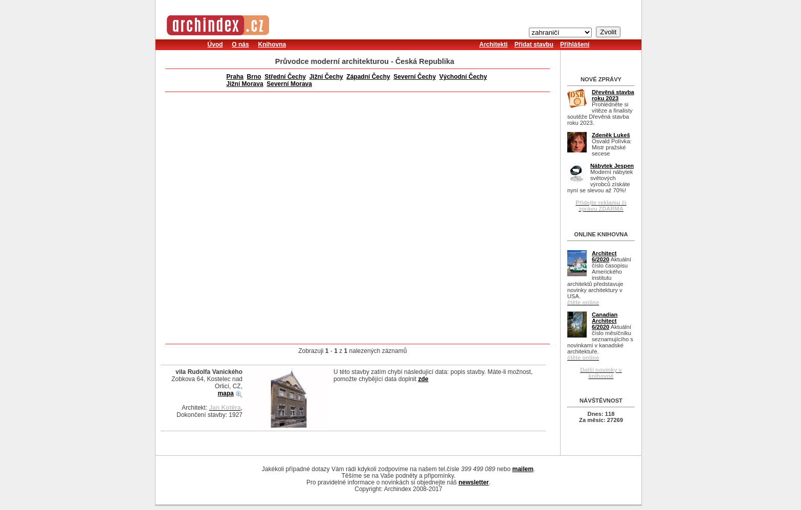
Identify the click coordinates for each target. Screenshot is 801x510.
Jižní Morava (245, 83)
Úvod (215, 44)
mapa (226, 393)
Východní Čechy (463, 76)
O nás (240, 44)
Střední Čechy (285, 76)
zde (423, 379)
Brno (254, 76)
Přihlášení (574, 44)
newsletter (473, 482)
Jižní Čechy (326, 76)
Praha (235, 76)
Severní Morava (289, 83)
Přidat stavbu (534, 44)
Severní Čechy (414, 76)
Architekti (493, 44)
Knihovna (272, 44)
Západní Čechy (368, 76)
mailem (522, 469)
